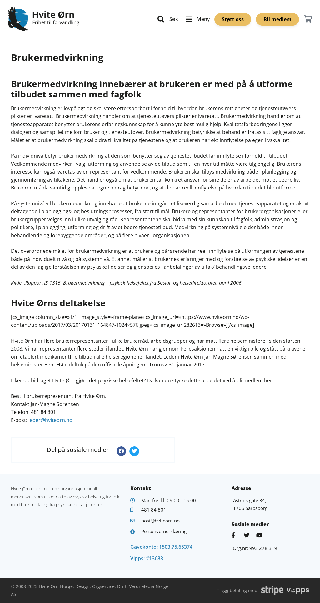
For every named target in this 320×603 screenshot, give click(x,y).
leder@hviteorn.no (50, 420)
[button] (122, 451)
